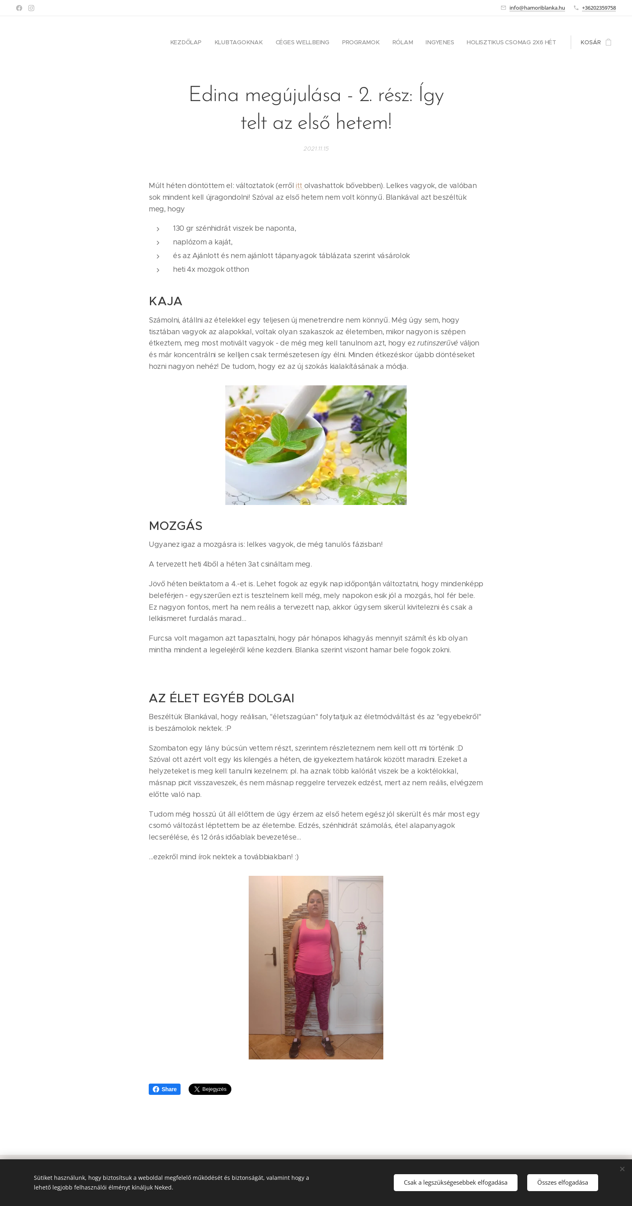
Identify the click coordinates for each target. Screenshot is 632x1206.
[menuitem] (192, 42)
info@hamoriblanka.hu (537, 7)
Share (165, 1089)
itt (300, 185)
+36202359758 (599, 7)
